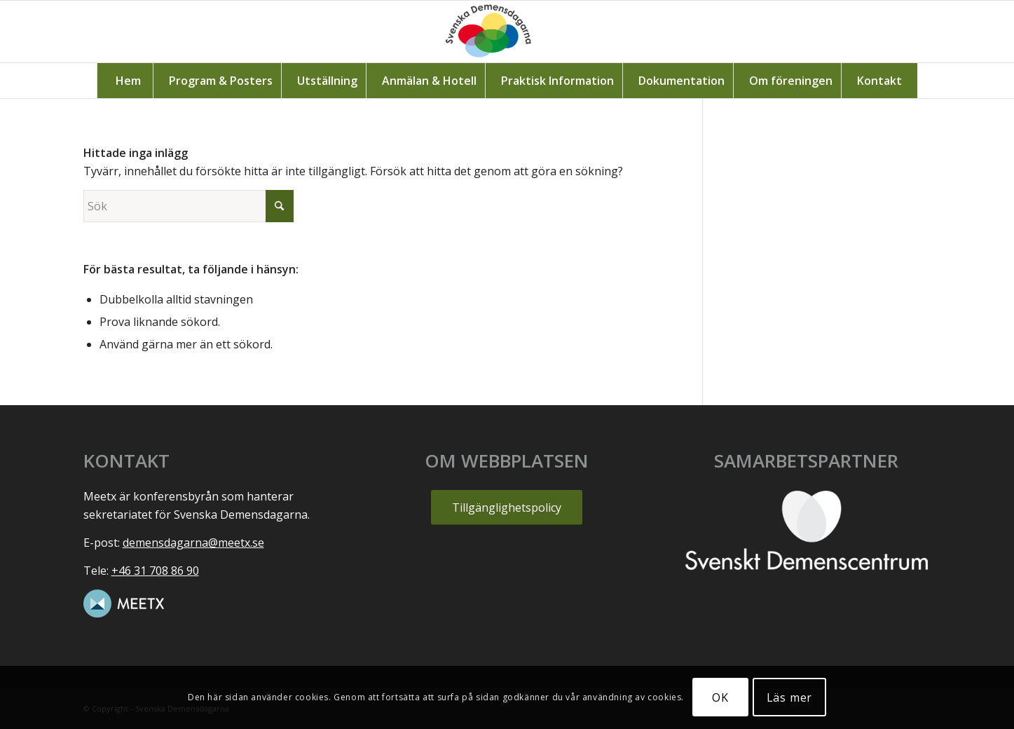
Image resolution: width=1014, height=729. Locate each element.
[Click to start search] (280, 206)
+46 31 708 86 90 (155, 570)
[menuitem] (128, 80)
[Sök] (188, 206)
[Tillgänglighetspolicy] (506, 507)
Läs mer (790, 697)
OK (720, 697)
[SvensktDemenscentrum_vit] (807, 530)
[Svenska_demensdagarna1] (507, 31)
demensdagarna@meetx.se (193, 542)
